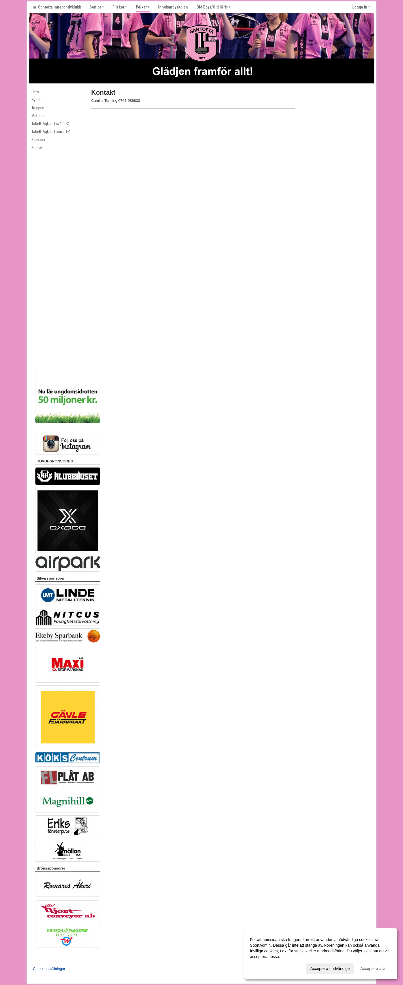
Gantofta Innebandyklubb (57, 7)
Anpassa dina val (265, 967)
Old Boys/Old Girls (213, 7)
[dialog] (320, 953)
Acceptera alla (372, 968)
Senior (97, 7)
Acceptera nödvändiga (330, 968)
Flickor (120, 7)
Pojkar (143, 7)
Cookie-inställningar (49, 969)
